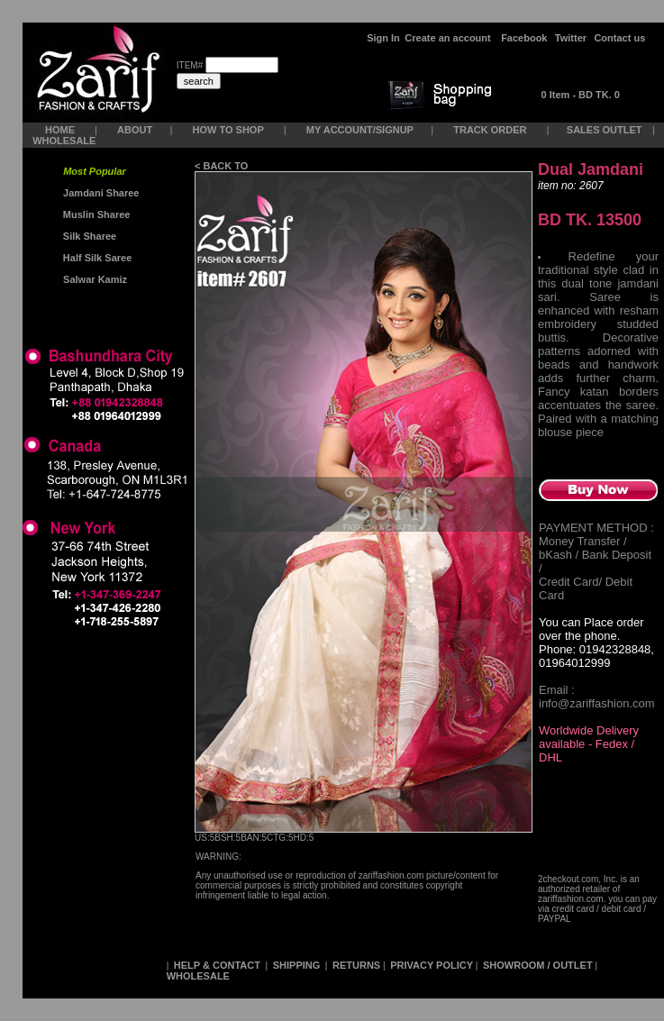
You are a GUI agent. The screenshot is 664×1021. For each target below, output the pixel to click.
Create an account (449, 37)
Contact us (619, 37)
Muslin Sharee (95, 214)
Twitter (571, 37)
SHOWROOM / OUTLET (538, 965)
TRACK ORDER (489, 129)
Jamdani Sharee (99, 192)
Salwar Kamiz (92, 279)
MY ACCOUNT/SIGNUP (360, 129)
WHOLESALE (65, 140)
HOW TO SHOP (227, 129)
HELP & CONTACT (217, 965)
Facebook (524, 37)
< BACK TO (222, 165)
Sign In (383, 37)
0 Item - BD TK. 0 (580, 94)
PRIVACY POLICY (431, 965)
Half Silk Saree (96, 257)
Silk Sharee (88, 236)
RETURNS (356, 965)
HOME (60, 129)
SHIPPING (297, 965)
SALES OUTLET (606, 129)
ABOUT (134, 129)
